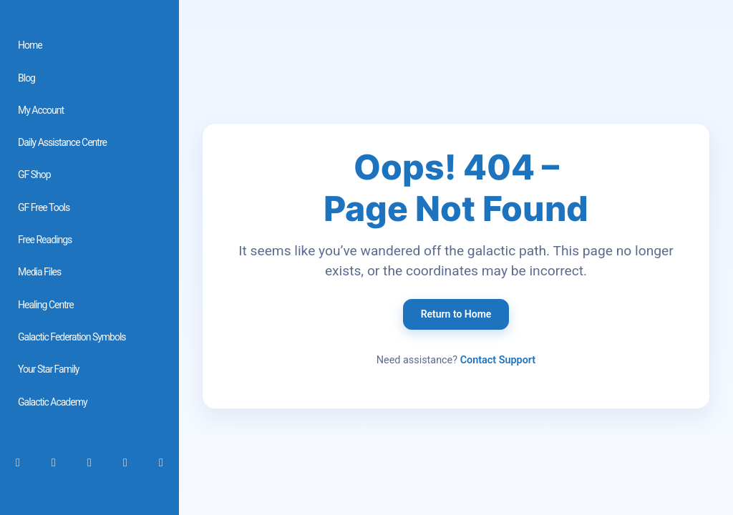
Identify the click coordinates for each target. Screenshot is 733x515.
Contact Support (498, 360)
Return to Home (456, 314)
